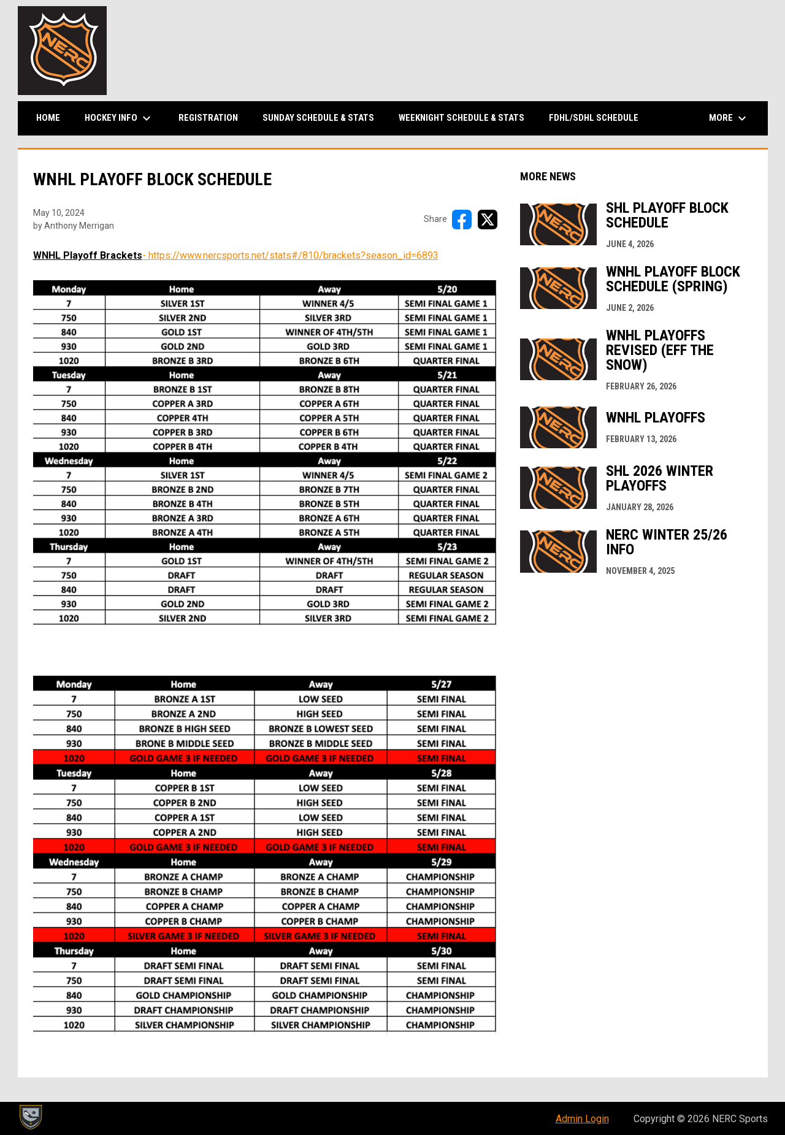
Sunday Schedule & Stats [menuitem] (318, 117)
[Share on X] (487, 219)
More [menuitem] (729, 118)
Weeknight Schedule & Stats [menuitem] (461, 117)
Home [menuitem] (48, 117)
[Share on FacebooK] (462, 219)
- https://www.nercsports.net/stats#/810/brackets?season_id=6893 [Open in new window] (290, 255)
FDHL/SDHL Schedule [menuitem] (593, 117)
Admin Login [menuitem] (582, 1119)
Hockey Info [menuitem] (119, 118)
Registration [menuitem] (208, 117)
